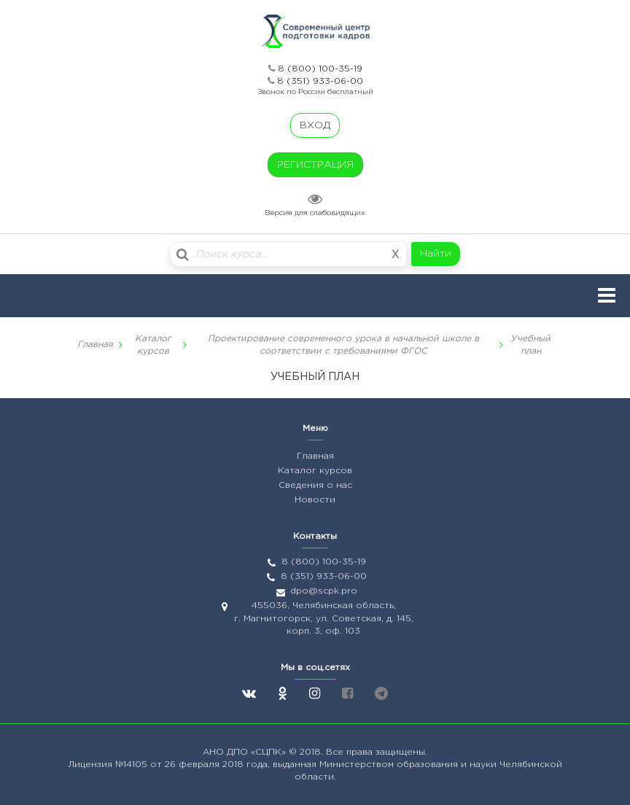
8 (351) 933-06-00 (320, 81)
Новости (315, 500)
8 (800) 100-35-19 (320, 69)
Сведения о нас (315, 485)
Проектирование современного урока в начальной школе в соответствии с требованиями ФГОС (343, 345)
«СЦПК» (270, 752)
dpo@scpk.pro (323, 591)
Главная (95, 345)
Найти (435, 253)
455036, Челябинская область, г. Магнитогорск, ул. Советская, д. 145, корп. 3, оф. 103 (323, 618)
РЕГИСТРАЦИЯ (315, 164)
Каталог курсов (153, 345)
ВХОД (315, 125)
